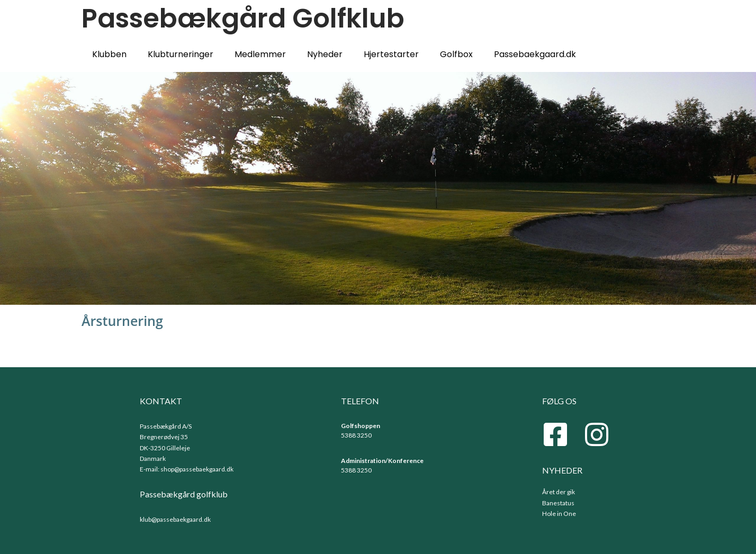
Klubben (109, 54)
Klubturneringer (180, 54)
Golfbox (456, 54)
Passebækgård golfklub (184, 494)
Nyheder (325, 54)
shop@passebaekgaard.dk (196, 469)
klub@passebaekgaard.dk (175, 519)
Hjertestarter (391, 54)
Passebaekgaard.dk (535, 54)
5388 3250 (356, 435)
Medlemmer (260, 54)
